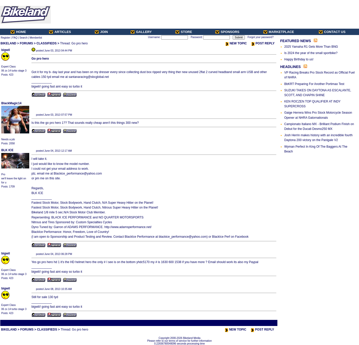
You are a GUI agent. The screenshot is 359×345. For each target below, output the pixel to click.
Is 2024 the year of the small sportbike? (310, 53)
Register (5, 37)
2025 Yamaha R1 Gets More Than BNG (311, 46)
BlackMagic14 (11, 103)
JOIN (101, 32)
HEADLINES (290, 67)
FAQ (14, 37)
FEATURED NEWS (295, 41)
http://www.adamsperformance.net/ (127, 227)
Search (24, 37)
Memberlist (35, 37)
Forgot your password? (261, 37)
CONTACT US (332, 32)
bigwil (5, 50)
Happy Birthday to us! (298, 59)
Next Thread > (268, 322)
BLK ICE (7, 150)
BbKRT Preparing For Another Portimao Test (314, 84)
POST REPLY (263, 43)
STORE (183, 32)
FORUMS (26, 43)
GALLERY (141, 32)
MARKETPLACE (278, 32)
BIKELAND (8, 43)
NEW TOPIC (236, 43)
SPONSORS (227, 32)
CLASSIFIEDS (46, 43)
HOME (18, 32)
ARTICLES (60, 32)
